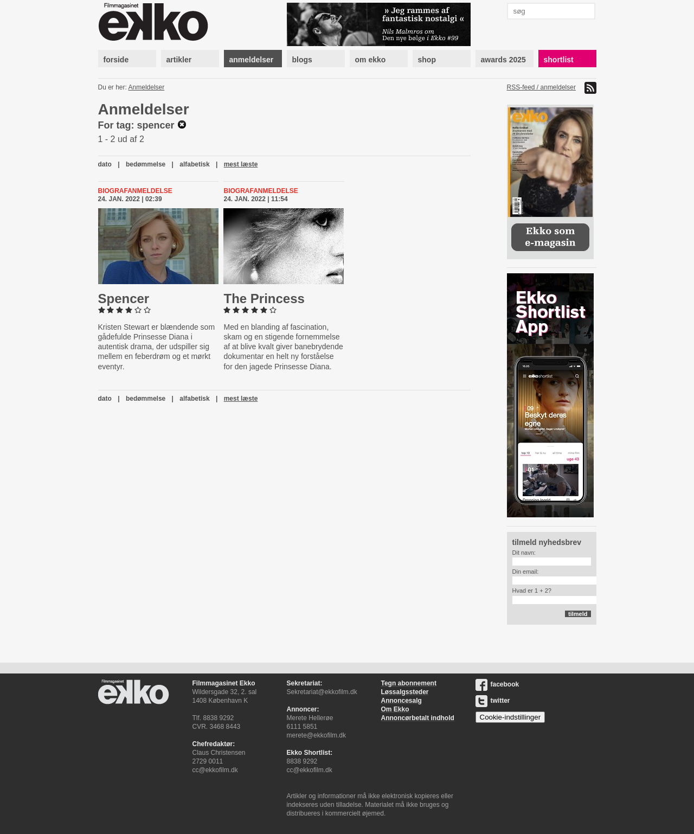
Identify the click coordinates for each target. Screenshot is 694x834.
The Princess (263, 298)
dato (105, 164)
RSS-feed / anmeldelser (541, 87)
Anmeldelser (146, 87)
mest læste (241, 164)
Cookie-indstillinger (510, 717)
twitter (492, 700)
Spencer (124, 298)
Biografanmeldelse (135, 191)
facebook (497, 684)
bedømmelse (145, 164)
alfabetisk (194, 164)
